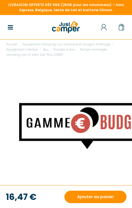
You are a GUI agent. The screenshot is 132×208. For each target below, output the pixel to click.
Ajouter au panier (95, 197)
